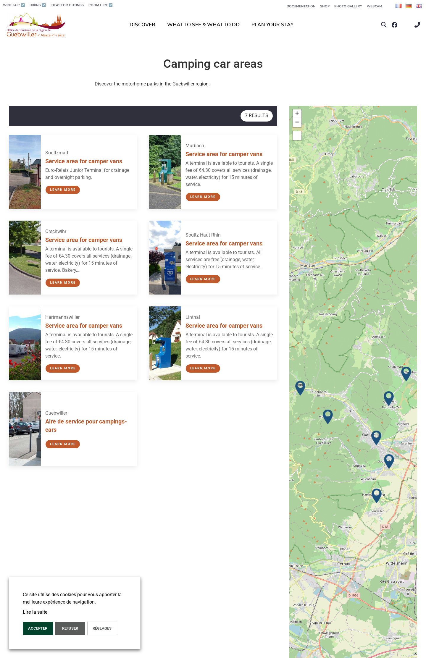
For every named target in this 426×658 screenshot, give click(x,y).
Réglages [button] (102, 628)
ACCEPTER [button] (37, 628)
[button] (384, 25)
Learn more (62, 190)
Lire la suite (35, 612)
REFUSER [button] (70, 628)
